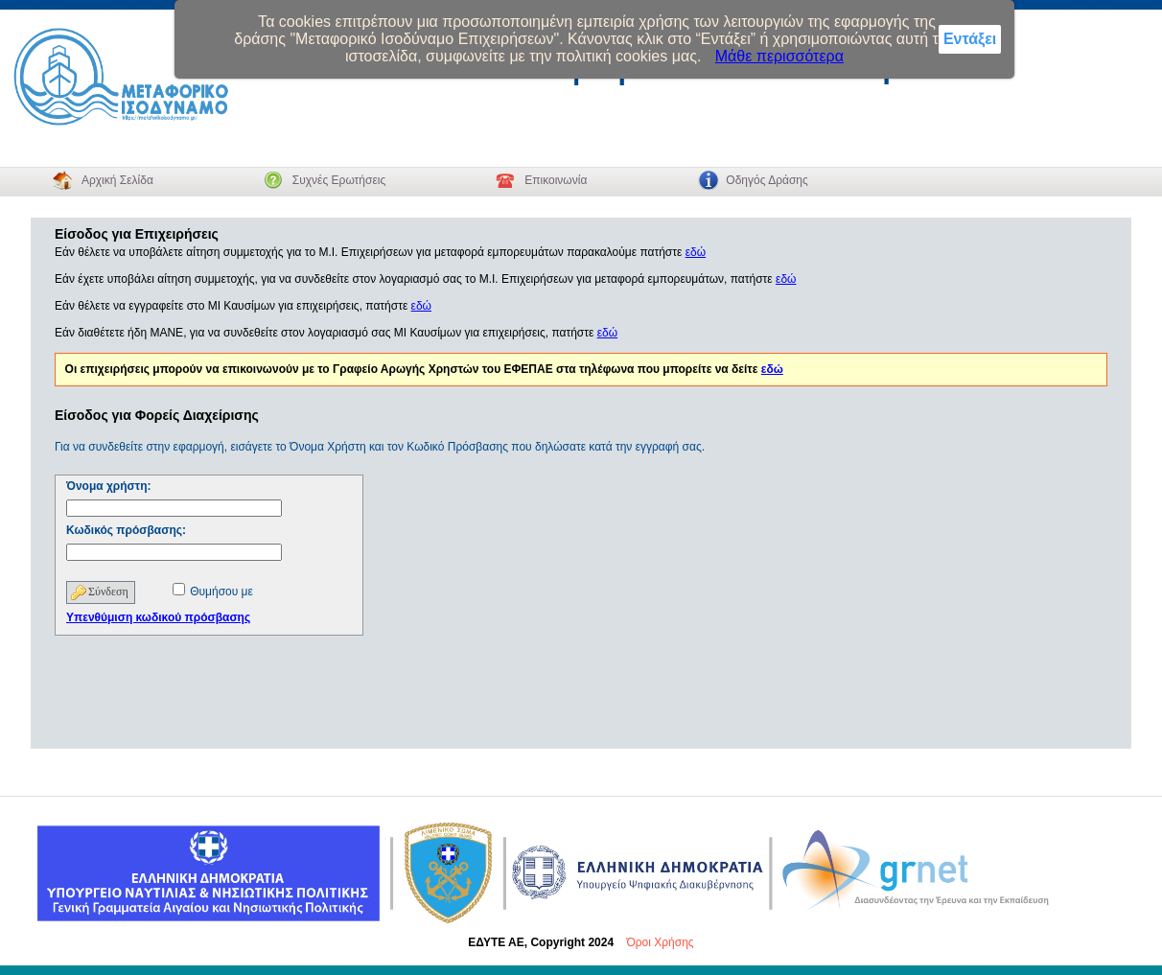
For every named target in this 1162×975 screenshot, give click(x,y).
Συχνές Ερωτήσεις (338, 180)
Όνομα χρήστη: (108, 486)
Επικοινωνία (555, 180)
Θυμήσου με (221, 591)
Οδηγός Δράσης (766, 180)
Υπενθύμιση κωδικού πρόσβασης (158, 617)
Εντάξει (969, 39)
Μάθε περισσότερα (779, 56)
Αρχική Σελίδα (117, 180)
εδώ (696, 252)
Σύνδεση (108, 591)
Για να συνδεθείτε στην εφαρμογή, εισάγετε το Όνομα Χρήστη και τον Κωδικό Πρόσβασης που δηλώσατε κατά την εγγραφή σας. (380, 446)
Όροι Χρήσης (659, 942)
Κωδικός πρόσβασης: (126, 530)
